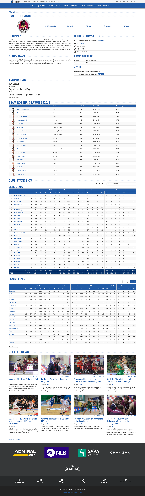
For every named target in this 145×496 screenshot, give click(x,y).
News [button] (58, 6)
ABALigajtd (62, 481)
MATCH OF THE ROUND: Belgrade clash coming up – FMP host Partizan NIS (23, 421)
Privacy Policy (67, 492)
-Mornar (17, 261)
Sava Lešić (20, 123)
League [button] (50, 6)
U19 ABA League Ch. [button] (39, 1)
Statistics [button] (74, 6)
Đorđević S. (12, 342)
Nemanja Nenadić (22, 131)
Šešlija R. (11, 331)
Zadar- (17, 253)
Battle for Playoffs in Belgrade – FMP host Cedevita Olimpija (120, 380)
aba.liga (83, 481)
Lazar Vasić (20, 159)
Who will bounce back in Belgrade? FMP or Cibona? (55, 420)
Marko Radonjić (21, 145)
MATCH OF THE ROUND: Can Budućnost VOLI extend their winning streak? (119, 421)
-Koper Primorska (19, 195)
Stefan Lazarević (22, 120)
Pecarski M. (12, 317)
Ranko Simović (21, 152)
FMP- (17, 201)
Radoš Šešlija (20, 174)
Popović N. (12, 320)
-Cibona (17, 255)
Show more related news (17, 439)
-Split (16, 235)
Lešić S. (11, 308)
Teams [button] (66, 6)
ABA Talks (106, 6)
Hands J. (11, 297)
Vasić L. (11, 340)
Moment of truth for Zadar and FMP (23, 379)
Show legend (13, 346)
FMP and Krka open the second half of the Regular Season (88, 420)
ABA (15, 382)
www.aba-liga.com (125, 481)
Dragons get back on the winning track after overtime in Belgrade (87, 380)
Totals (133, 282)
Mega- (17, 264)
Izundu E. (11, 299)
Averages (126, 282)
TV (112, 6)
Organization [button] (41, 6)
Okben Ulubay (21, 156)
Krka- (16, 230)
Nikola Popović (21, 141)
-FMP (16, 198)
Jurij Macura (20, 127)
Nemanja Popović (22, 138)
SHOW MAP (101, 40)
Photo (83, 6)
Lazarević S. (12, 305)
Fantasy (27, 1)
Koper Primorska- (19, 232)
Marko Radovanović (22, 149)
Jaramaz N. (12, 302)
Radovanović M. (13, 328)
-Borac (17, 207)
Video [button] (99, 6)
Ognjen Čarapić (21, 163)
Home (32, 6)
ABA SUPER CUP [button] (54, 1)
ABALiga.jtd (40, 481)
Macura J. (12, 311)
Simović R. (12, 334)
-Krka (16, 267)
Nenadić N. (12, 314)
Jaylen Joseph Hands (23, 109)
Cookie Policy (77, 492)
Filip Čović (19, 167)
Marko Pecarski (21, 134)
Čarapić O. (12, 291)
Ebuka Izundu (21, 113)
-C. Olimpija (18, 210)
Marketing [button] (90, 6)
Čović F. (11, 294)
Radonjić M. (12, 325)
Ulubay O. (12, 337)
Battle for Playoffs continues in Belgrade (54, 380)
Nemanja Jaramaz (22, 116)
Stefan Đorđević (21, 170)
